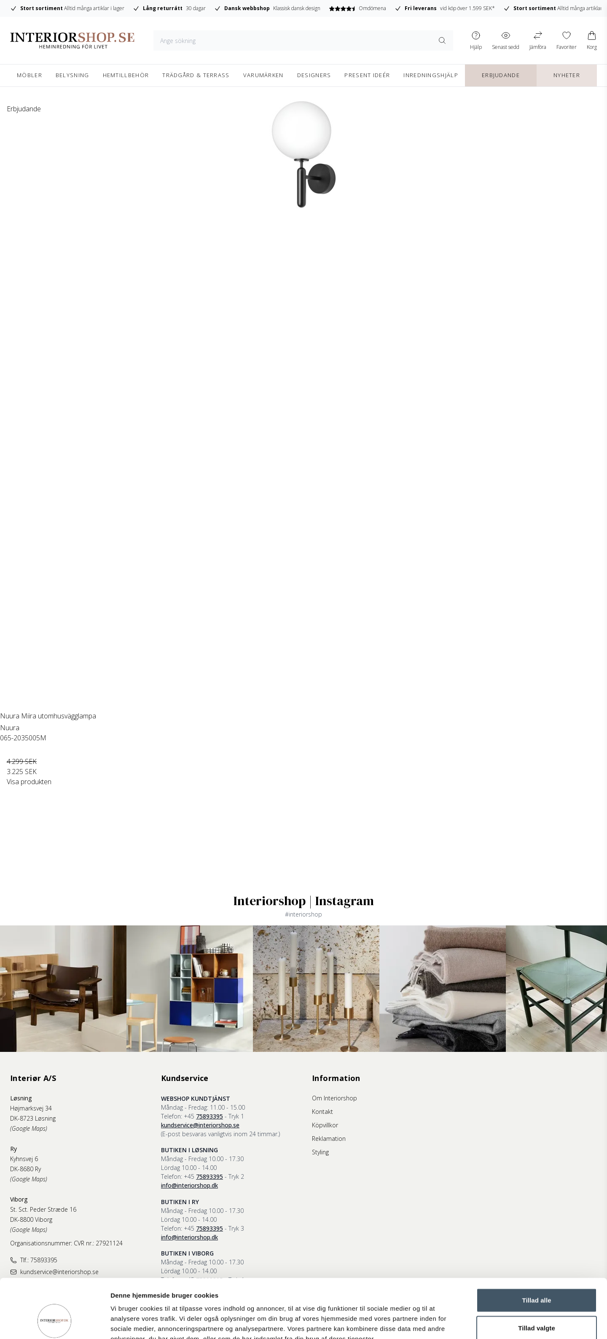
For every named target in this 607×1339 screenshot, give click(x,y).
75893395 (209, 1116)
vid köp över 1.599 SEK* (445, 8)
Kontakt (322, 1112)
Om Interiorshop (334, 1098)
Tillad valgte (536, 1277)
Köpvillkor (325, 1125)
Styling (320, 1152)
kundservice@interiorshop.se (200, 1125)
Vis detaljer (438, 1322)
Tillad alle (536, 1249)
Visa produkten (29, 781)
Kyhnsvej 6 (24, 1159)
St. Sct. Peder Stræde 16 (43, 1209)
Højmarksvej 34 (31, 1108)
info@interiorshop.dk (189, 1185)
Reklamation (329, 1139)
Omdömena (357, 8)
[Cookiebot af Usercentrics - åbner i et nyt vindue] (54, 1322)
